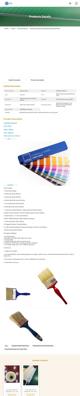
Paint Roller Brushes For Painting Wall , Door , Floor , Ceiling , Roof (12, 390)
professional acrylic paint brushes (43, 345)
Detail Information (14, 80)
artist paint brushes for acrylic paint (16, 349)
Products (13, 28)
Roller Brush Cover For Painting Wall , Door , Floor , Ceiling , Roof (30, 390)
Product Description (37, 80)
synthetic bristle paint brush (20, 345)
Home (7, 28)
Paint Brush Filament (23, 28)
